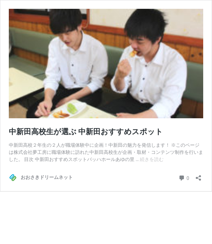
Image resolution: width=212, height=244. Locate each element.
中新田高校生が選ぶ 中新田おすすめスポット (86, 131)
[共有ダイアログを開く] (198, 175)
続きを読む (152, 159)
